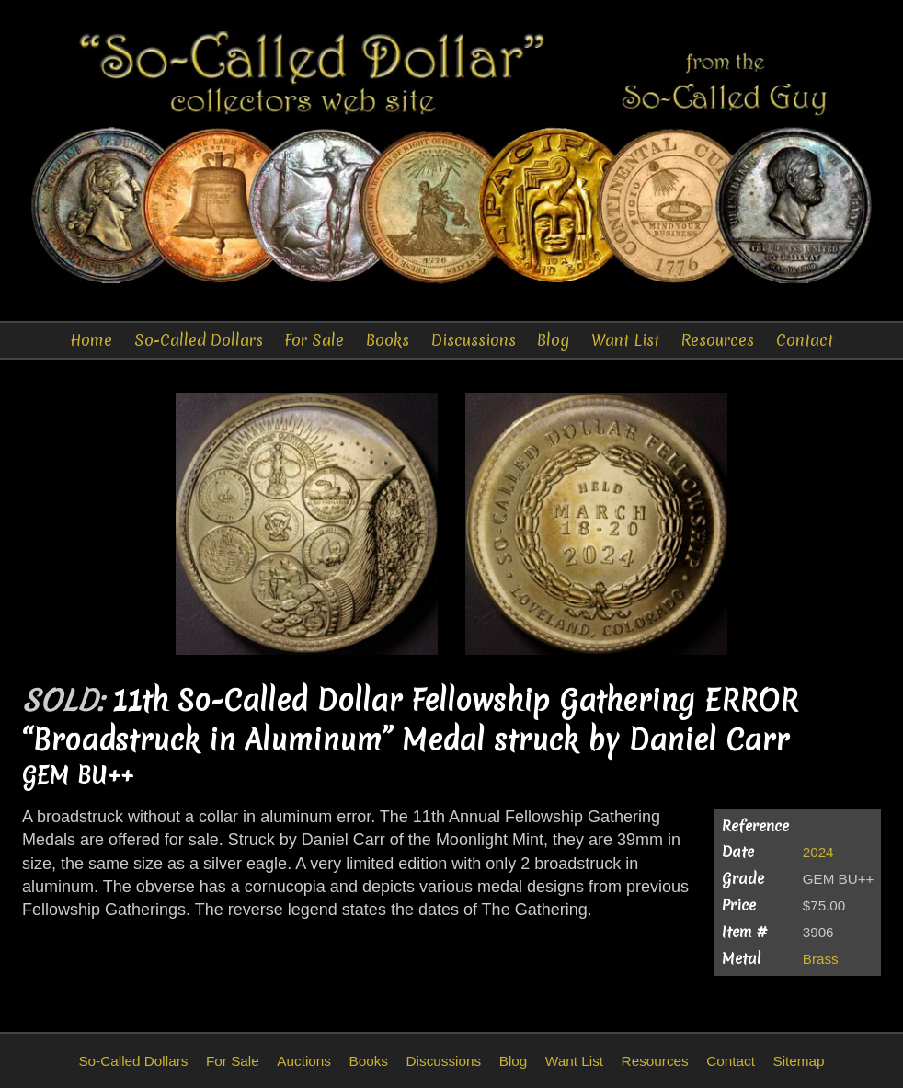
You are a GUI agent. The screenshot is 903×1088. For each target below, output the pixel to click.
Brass (821, 959)
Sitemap (798, 1061)
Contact (804, 339)
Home (91, 339)
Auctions (304, 1061)
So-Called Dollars (198, 339)
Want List (625, 339)
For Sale (314, 339)
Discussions (473, 339)
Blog (553, 339)
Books (387, 339)
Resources (717, 339)
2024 (818, 852)
